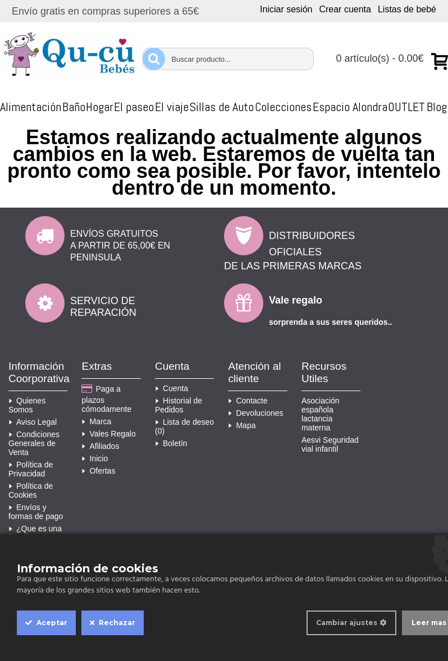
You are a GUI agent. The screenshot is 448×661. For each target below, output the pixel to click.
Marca (96, 421)
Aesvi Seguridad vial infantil (330, 444)
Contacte (247, 400)
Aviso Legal (32, 421)
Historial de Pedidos (178, 405)
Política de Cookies (30, 490)
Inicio (94, 458)
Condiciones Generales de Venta (34, 443)
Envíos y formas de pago (35, 512)
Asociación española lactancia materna (320, 414)
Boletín (171, 443)
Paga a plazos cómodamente (106, 399)
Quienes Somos (26, 405)
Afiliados (100, 446)
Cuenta (171, 388)
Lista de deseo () (184, 426)
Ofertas (98, 470)
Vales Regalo (108, 433)
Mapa (241, 425)
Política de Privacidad (30, 469)
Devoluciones (255, 412)
